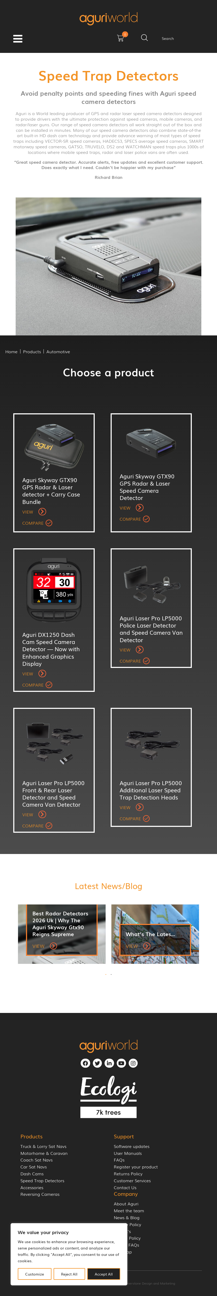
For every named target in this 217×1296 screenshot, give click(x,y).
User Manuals (128, 1153)
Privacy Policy (127, 1224)
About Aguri (126, 1203)
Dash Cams (32, 1173)
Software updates (131, 1146)
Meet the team (129, 1210)
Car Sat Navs (33, 1166)
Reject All (69, 1274)
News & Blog (127, 1217)
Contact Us (125, 1187)
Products (32, 351)
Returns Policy (128, 1173)
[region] (69, 1254)
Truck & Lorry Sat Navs (43, 1146)
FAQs (119, 1160)
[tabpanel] (61, 934)
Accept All (104, 1274)
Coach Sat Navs (36, 1160)
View (34, 511)
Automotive (58, 351)
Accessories (31, 1187)
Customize (34, 1274)
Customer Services (132, 1180)
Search (168, 38)
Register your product (136, 1166)
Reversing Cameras (39, 1194)
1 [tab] (105, 974)
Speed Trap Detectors (42, 1180)
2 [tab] (111, 974)
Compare (33, 523)
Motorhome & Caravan (44, 1153)
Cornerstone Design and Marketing (148, 1283)
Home (11, 351)
